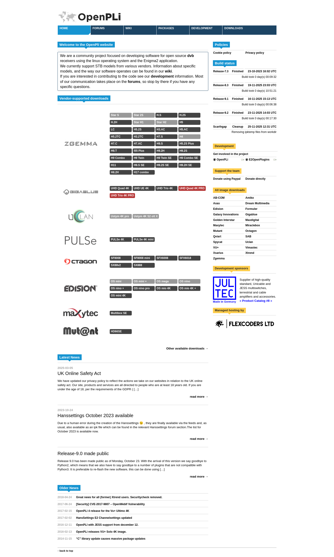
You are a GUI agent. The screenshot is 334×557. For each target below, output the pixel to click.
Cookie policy (222, 52)
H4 (181, 136)
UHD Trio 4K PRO (122, 195)
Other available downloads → (187, 348)
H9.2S (183, 150)
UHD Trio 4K (165, 188)
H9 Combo (118, 158)
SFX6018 (185, 258)
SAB (248, 236)
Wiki (128, 28)
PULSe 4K (117, 239)
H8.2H (115, 172)
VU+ (216, 247)
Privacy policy (254, 52)
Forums (99, 28)
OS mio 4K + (188, 288)
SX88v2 (116, 265)
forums (134, 82)
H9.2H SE (186, 165)
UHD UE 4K (141, 188)
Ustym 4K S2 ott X (146, 216)
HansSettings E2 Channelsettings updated (104, 517)
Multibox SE (119, 313)
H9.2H (160, 150)
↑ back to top (65, 550)
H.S (159, 115)
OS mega (163, 281)
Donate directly (255, 178)
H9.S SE (139, 165)
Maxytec (218, 225)
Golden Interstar (224, 220)
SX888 (138, 265)
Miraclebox (252, 225)
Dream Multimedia (257, 203)
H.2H (114, 122)
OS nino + (117, 288)
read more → (199, 396)
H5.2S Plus (187, 143)
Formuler (251, 209)
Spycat (217, 242)
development (162, 76)
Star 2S (138, 115)
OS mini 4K (118, 295)
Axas (216, 203)
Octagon (251, 231)
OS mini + (140, 281)
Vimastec (251, 247)
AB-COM (219, 197)
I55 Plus (139, 150)
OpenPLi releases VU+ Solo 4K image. (101, 531)
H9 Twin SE (164, 158)
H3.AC (161, 129)
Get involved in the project (230, 154)
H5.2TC (115, 136)
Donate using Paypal (227, 178)
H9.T (114, 150)
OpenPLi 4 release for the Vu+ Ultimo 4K (102, 511)
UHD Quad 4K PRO (192, 188)
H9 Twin (139, 158)
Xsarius (218, 253)
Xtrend (249, 253)
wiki (168, 71)
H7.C (114, 143)
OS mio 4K (164, 288)
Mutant (217, 231)
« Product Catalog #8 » (256, 300)
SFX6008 (162, 258)
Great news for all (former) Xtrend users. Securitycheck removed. (119, 497)
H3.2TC (138, 136)
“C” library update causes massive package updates (110, 538)
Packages (166, 28)
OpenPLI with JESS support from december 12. (107, 524)
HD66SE (116, 331)
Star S (115, 115)
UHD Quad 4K (120, 188)
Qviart (217, 236)
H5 (181, 122)
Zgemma (219, 258)
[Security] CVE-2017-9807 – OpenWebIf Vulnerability (110, 504)
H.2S (183, 115)
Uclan (249, 242)
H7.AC (138, 143)
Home (64, 28)
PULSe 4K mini (144, 239)
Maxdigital (252, 220)
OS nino (185, 281)
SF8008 (116, 258)
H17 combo (141, 172)
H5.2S (137, 129)
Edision (218, 209)
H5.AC (184, 129)
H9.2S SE (163, 165)
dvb (190, 56)
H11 (113, 165)
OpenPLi (220, 159)
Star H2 (161, 122)
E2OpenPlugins (257, 159)
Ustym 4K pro (120, 216)
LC (113, 129)
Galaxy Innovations (226, 214)
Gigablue (251, 214)
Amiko (249, 197)
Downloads (233, 28)
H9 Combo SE (189, 158)
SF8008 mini (142, 258)
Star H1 (139, 122)
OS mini (116, 281)
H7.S (160, 136)
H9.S (160, 143)
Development (201, 28)
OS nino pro (142, 288)
